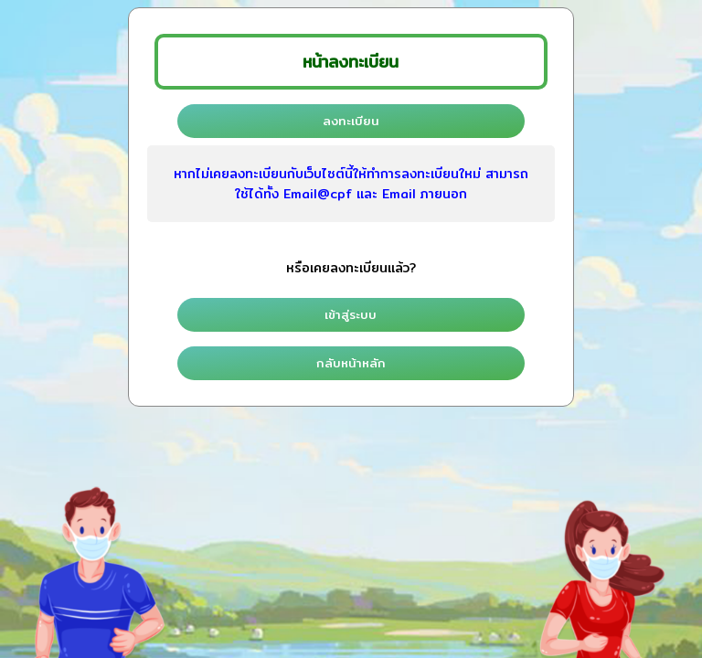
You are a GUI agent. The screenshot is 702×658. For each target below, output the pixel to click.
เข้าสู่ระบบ (350, 314)
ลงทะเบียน (351, 121)
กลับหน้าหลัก (351, 363)
